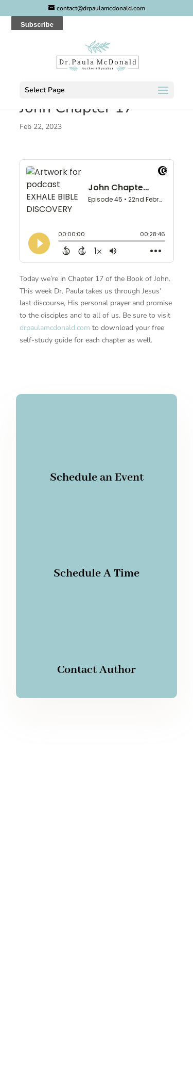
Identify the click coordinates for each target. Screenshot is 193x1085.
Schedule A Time (96, 573)
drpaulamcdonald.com (55, 328)
